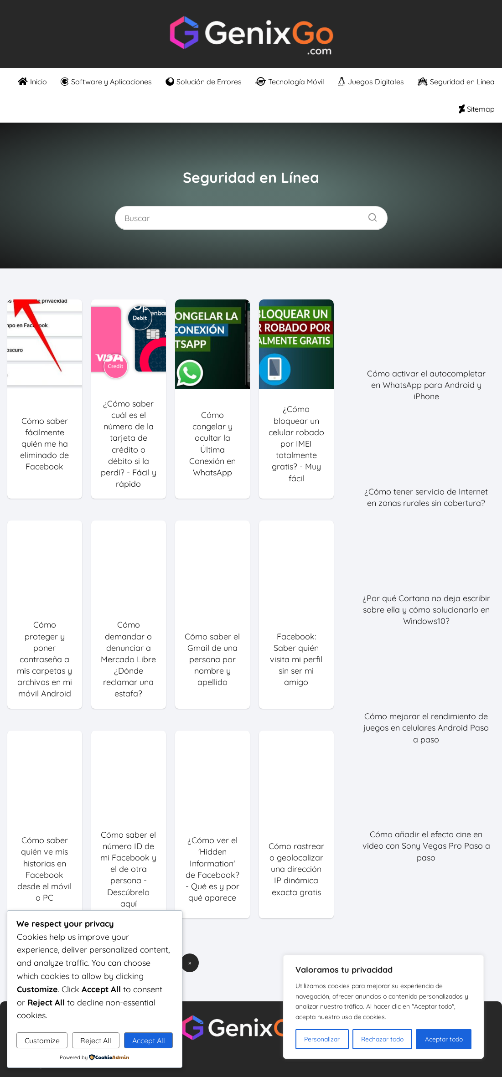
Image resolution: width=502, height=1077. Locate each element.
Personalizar (322, 1039)
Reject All (95, 1040)
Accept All (148, 1040)
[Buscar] (369, 215)
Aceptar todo (444, 1039)
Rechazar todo (382, 1039)
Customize (42, 1040)
